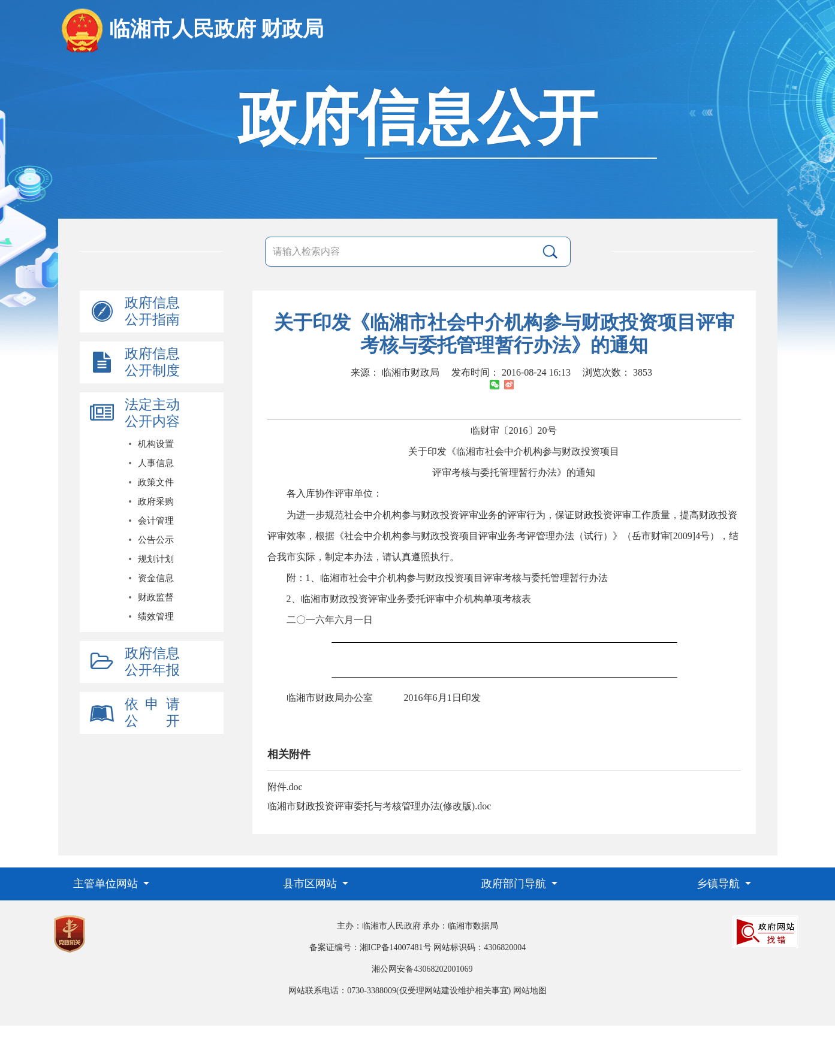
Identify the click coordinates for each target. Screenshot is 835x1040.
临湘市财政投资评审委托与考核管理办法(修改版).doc (379, 806)
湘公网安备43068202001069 (422, 969)
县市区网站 (311, 884)
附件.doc (285, 787)
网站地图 (530, 990)
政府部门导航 (515, 884)
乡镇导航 (720, 884)
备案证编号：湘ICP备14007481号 (370, 947)
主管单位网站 (107, 884)
